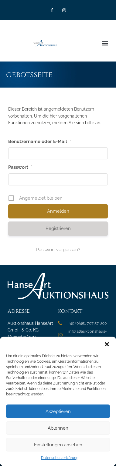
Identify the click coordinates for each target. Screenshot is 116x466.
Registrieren (58, 228)
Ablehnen (58, 428)
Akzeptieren (58, 411)
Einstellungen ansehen (58, 445)
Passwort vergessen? (58, 249)
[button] (107, 344)
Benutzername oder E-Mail (39, 141)
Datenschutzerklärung (59, 458)
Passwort (20, 167)
